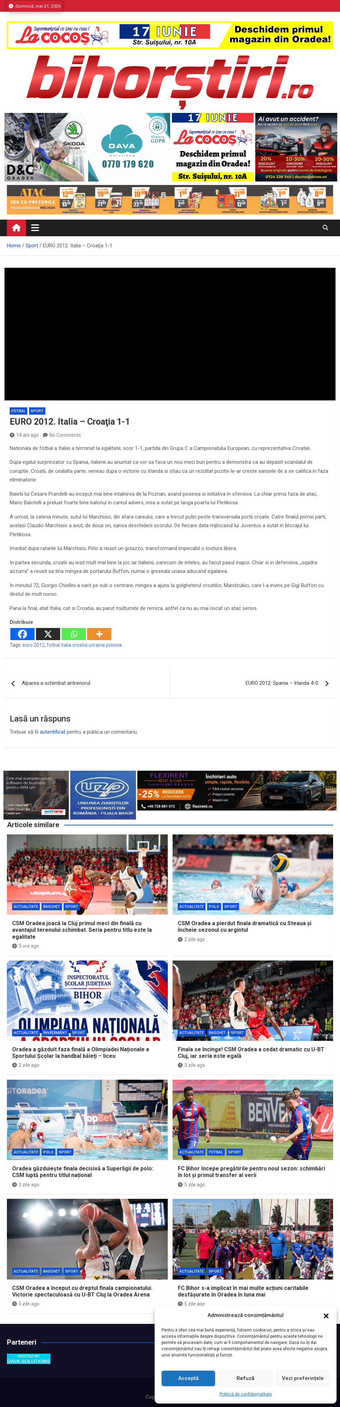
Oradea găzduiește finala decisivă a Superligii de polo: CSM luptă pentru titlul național (82, 1171)
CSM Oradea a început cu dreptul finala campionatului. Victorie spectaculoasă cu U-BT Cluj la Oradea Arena (82, 1291)
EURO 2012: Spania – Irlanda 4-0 (282, 683)
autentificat (52, 732)
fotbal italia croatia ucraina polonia (84, 645)
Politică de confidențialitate (246, 1394)
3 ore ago (25, 946)
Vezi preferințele (303, 1378)
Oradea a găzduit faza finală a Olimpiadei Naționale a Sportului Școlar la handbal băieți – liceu (80, 1052)
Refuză (245, 1378)
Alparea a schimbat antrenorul (56, 683)
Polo (214, 906)
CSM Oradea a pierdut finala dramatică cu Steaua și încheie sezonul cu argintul (244, 926)
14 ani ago (24, 435)
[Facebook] (22, 634)
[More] (99, 634)
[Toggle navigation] (35, 228)
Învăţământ (55, 1032)
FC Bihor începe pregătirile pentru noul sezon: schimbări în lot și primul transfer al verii (251, 1171)
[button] (326, 1315)
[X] (48, 634)
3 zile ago (191, 1065)
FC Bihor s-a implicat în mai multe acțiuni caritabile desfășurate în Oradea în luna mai (243, 1291)
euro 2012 (33, 645)
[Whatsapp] (74, 634)
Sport (37, 411)
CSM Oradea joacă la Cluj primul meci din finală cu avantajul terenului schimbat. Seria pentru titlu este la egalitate (82, 930)
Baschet (51, 906)
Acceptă (188, 1378)
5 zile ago (191, 1184)
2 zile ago (191, 939)
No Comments (65, 435)
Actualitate (26, 906)
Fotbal (18, 411)
